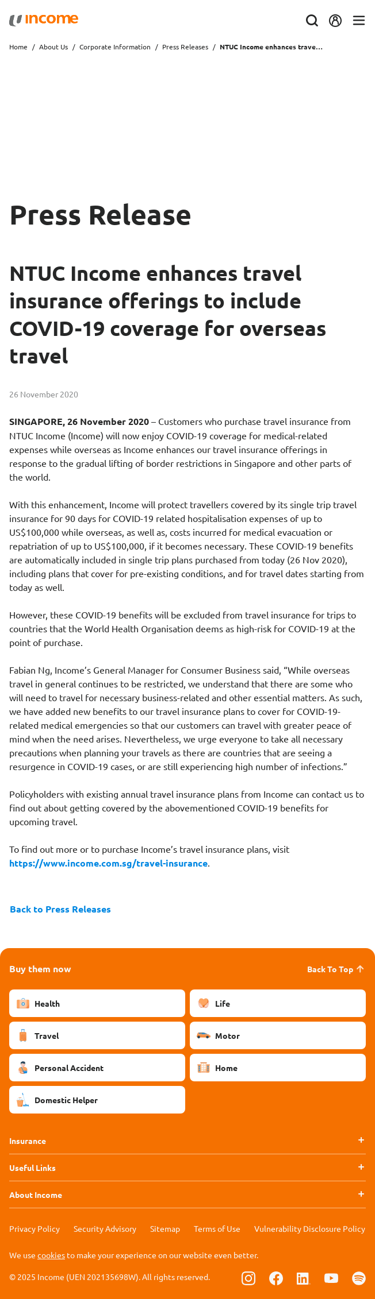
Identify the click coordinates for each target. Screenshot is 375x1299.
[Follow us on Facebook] (276, 1277)
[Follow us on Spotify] (359, 1277)
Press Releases (185, 46)
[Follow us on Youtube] (331, 1277)
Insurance (27, 1140)
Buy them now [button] (40, 968)
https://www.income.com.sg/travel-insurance (108, 863)
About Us (53, 46)
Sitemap (165, 1228)
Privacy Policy (34, 1228)
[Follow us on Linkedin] (304, 1277)
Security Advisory (105, 1228)
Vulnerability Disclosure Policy (309, 1228)
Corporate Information (115, 46)
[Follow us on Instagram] (248, 1277)
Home (18, 46)
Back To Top (336, 969)
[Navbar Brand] (43, 20)
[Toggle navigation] (359, 21)
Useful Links (32, 1167)
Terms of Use (217, 1228)
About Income (35, 1194)
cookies (51, 1255)
